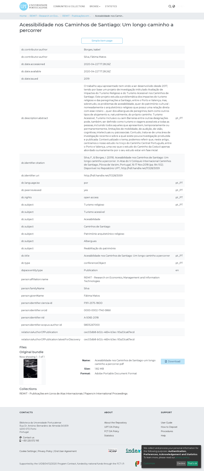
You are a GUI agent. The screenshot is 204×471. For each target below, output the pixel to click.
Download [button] (172, 361)
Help (163, 435)
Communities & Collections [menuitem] (69, 6)
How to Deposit (169, 427)
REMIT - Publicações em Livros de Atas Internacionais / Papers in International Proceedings (77, 16)
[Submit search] (170, 6)
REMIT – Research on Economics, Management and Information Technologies (44, 16)
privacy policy (182, 457)
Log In (179, 6)
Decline (181, 463)
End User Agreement (65, 451)
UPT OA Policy (111, 427)
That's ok (192, 463)
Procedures (167, 431)
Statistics (109, 435)
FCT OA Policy (111, 431)
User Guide (166, 422)
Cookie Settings (27, 451)
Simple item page (102, 40)
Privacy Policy (45, 451)
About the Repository (115, 422)
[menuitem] (95, 6)
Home (23, 16)
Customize (149, 463)
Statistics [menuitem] (111, 6)
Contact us (26, 437)
